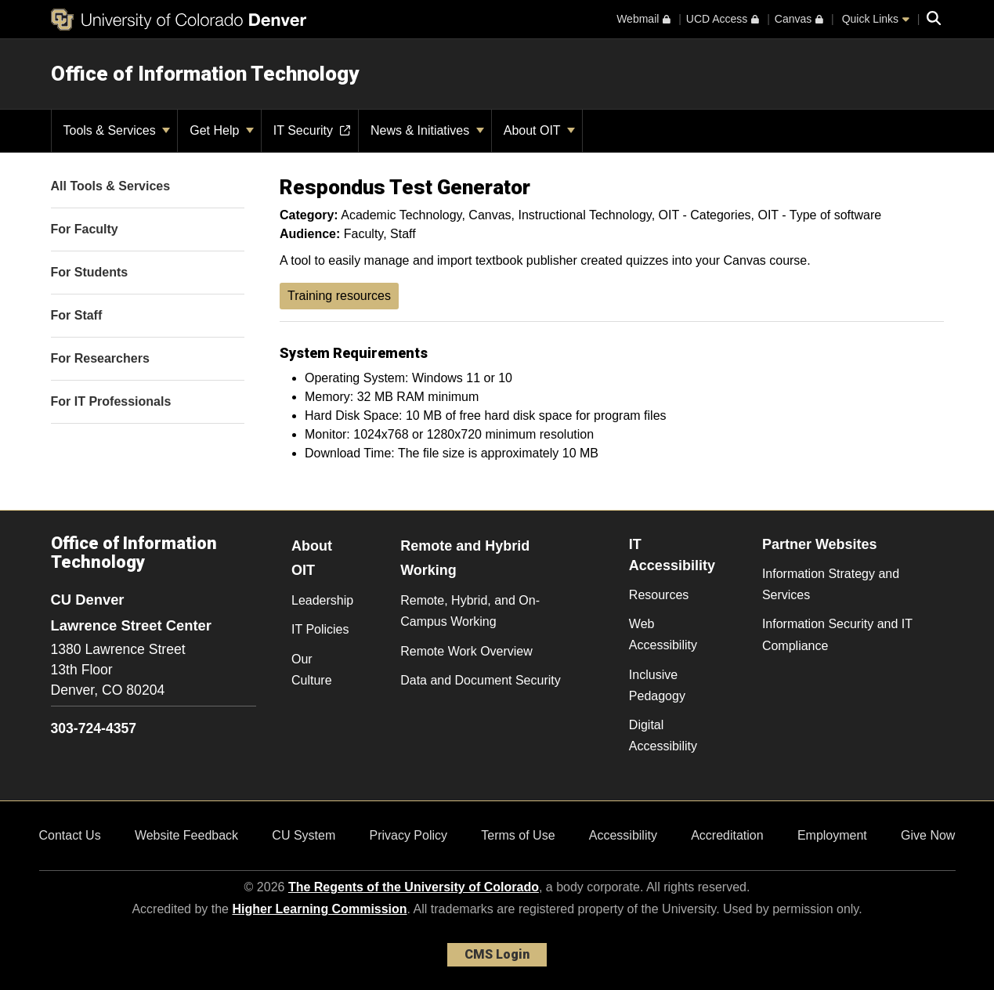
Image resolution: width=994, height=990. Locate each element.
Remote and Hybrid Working (465, 558)
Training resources (339, 295)
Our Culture (311, 669)
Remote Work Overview (466, 651)
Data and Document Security (480, 680)
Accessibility (623, 835)
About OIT (539, 130)
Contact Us (70, 835)
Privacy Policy (408, 835)
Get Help (222, 130)
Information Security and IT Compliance (837, 634)
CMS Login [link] (497, 954)
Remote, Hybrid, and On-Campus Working (470, 611)
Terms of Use (518, 835)
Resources (659, 595)
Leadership (322, 600)
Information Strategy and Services (830, 584)
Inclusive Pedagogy (657, 685)
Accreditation (727, 835)
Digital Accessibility (663, 735)
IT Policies (320, 629)
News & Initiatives (427, 130)
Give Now (928, 835)
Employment (832, 835)
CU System (303, 835)
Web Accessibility (663, 634)
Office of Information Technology (205, 73)
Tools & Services (117, 130)
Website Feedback (186, 835)
